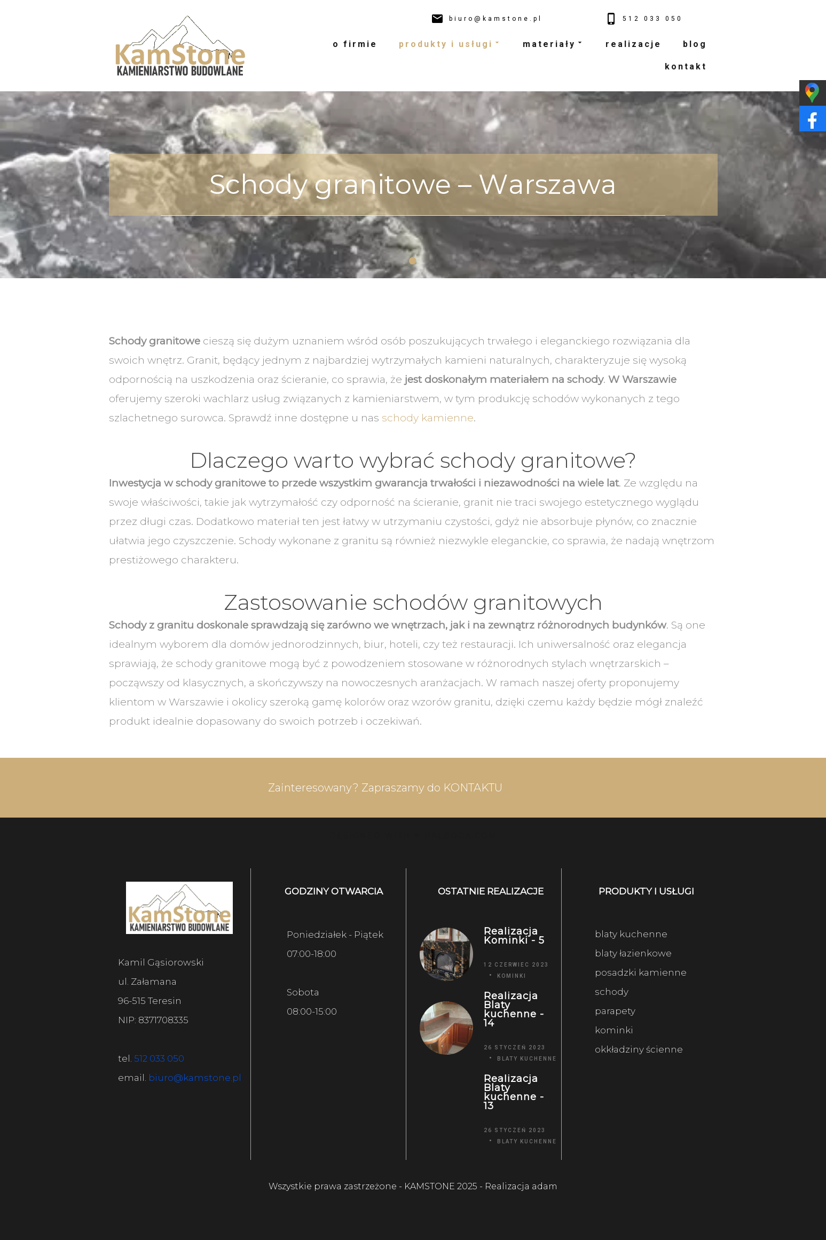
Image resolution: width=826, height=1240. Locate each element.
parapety (615, 1011)
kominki (614, 1030)
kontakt (686, 66)
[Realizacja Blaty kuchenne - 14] (446, 1027)
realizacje (633, 44)
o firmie (355, 44)
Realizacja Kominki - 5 (514, 936)
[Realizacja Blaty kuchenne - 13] (446, 1110)
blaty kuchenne (631, 934)
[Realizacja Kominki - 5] (446, 954)
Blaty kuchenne (527, 1059)
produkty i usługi (450, 44)
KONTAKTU (472, 787)
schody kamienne (428, 418)
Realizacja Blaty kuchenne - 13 (514, 1092)
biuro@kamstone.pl (194, 1077)
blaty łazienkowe (633, 953)
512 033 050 (159, 1058)
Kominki (511, 976)
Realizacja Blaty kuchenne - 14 (514, 1010)
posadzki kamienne (641, 972)
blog (695, 44)
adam (544, 1186)
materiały (553, 44)
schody (611, 991)
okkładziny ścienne (639, 1049)
